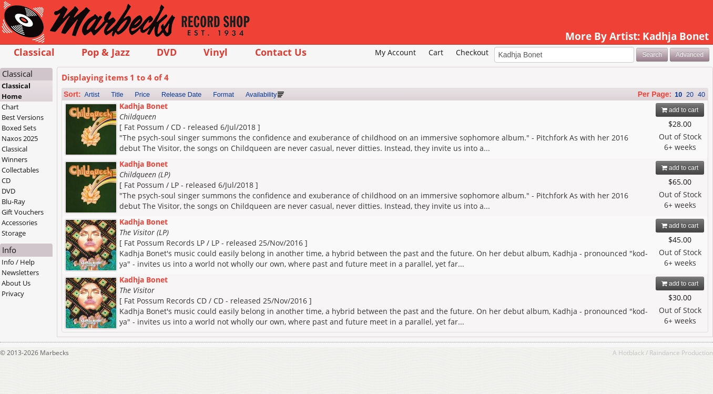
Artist (92, 94)
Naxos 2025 (20, 138)
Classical (34, 51)
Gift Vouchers (23, 212)
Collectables (20, 170)
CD (6, 180)
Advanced (690, 54)
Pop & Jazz (106, 51)
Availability (261, 94)
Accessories (19, 222)
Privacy (13, 293)
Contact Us (281, 51)
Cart (436, 52)
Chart (10, 107)
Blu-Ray (13, 201)
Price (142, 94)
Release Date (181, 94)
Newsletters (20, 272)
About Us (16, 283)
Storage (14, 233)
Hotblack (631, 352)
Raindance (664, 352)
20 (690, 94)
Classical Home (16, 91)
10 (678, 94)
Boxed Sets (19, 128)
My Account (395, 52)
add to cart (680, 110)
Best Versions (23, 117)
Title (117, 94)
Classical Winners (14, 154)
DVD (167, 51)
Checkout (472, 52)
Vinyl (215, 51)
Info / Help (18, 262)
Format (223, 94)
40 (701, 94)
